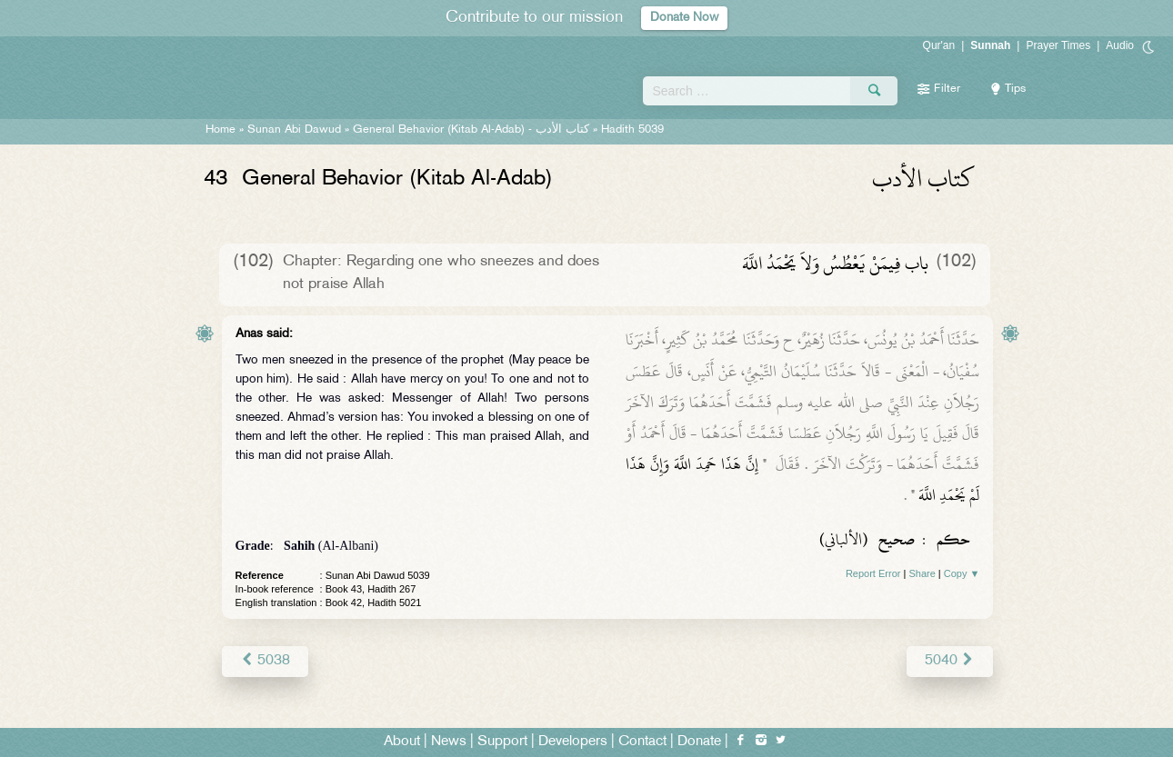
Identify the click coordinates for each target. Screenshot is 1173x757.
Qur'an (939, 45)
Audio (1120, 45)
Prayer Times (1058, 45)
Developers (572, 740)
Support (502, 740)
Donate (699, 740)
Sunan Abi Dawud (294, 130)
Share (921, 573)
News (448, 740)
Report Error (873, 573)
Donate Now (685, 18)
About (402, 740)
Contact (642, 740)
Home (221, 130)
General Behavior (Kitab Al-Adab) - (473, 130)
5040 (952, 660)
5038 (262, 660)
